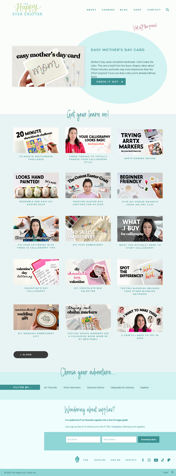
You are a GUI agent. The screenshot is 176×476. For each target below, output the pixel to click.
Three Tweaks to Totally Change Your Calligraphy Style (88, 159)
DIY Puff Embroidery (88, 245)
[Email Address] (119, 439)
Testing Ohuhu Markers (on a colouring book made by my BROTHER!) (88, 336)
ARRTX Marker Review (140, 158)
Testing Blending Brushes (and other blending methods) (140, 291)
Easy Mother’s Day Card (118, 50)
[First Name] (83, 439)
